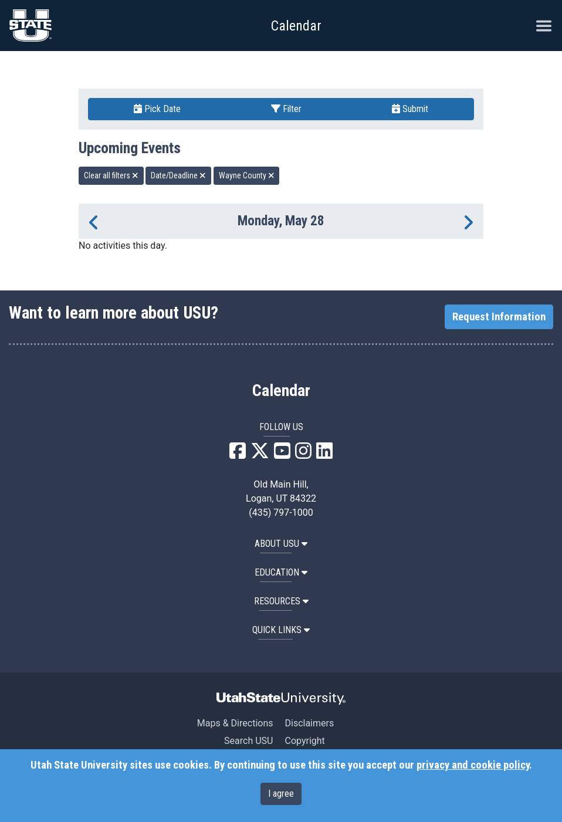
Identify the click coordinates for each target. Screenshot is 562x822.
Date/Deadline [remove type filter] (178, 175)
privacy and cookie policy (473, 765)
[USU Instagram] (303, 454)
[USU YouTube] (282, 454)
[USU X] (259, 454)
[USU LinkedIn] (324, 454)
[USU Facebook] (237, 454)
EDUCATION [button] (281, 572)
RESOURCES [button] (281, 601)
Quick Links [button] (281, 629)
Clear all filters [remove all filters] (111, 175)
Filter (286, 108)
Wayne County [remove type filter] (247, 175)
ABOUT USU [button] (281, 543)
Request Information (499, 316)
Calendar (281, 391)
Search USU (248, 740)
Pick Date (157, 108)
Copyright (304, 740)
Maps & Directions (235, 723)
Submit (410, 108)
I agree (281, 793)
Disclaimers (309, 723)
